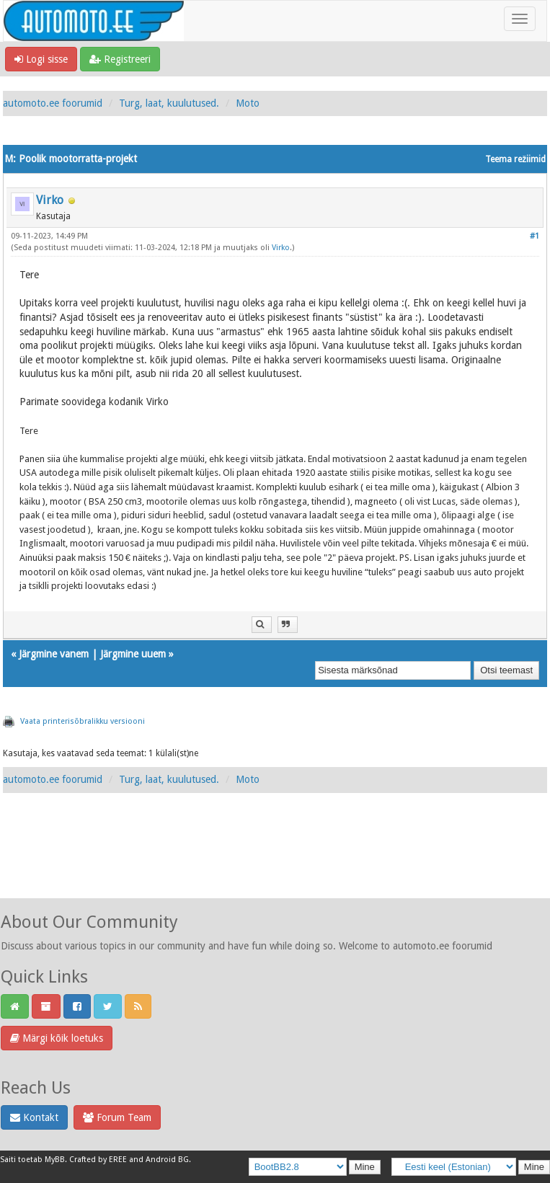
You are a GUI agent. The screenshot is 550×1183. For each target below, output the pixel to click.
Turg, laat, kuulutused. (169, 103)
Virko (49, 200)
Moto (248, 103)
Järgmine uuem (133, 654)
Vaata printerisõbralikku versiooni (82, 721)
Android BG (167, 1159)
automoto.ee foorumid (52, 103)
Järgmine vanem (54, 654)
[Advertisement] (275, 861)
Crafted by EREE (98, 1159)
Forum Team (117, 1117)
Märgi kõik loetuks (56, 1038)
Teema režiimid (515, 159)
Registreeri (120, 59)
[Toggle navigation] (520, 18)
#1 (534, 236)
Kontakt (34, 1117)
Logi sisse (41, 59)
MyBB (55, 1159)
